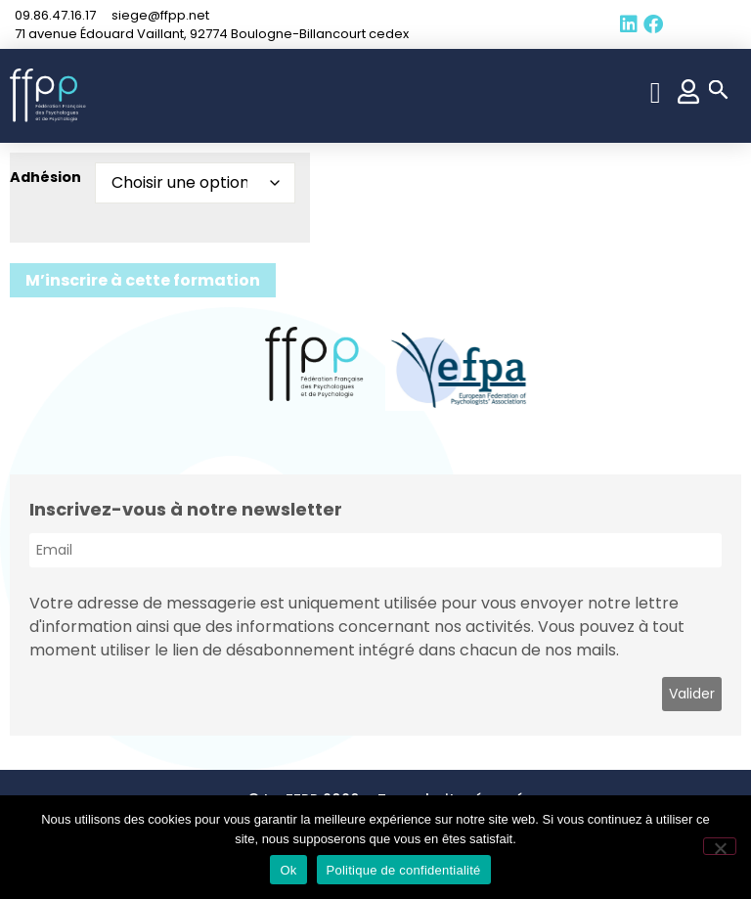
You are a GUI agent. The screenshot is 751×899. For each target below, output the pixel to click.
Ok (288, 870)
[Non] (719, 846)
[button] (655, 92)
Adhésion (45, 177)
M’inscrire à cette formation (142, 280)
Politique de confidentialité (404, 870)
